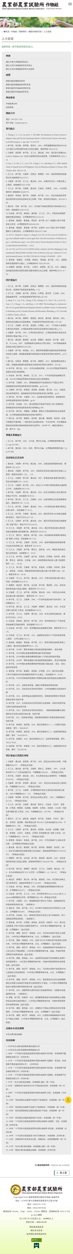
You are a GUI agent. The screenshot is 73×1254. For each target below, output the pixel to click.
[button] (70, 4)
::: (2, 32)
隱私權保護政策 (36, 1227)
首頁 (6, 32)
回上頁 (63, 1173)
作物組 (14, 32)
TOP (68, 1101)
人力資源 (47, 32)
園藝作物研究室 (35, 32)
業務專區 (23, 32)
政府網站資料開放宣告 (37, 1234)
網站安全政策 (37, 1230)
